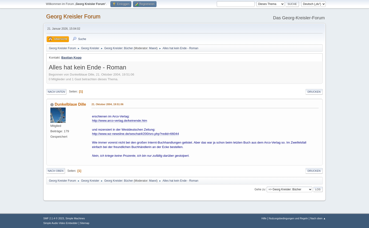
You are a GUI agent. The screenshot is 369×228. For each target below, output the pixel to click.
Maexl (152, 48)
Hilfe (264, 218)
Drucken (314, 91)
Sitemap (84, 223)
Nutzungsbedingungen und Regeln (288, 218)
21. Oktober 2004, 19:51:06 (107, 104)
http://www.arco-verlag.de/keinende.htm (119, 120)
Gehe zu (259, 189)
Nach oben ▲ (318, 218)
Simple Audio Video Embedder (60, 223)
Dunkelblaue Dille (70, 104)
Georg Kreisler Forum (73, 16)
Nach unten (56, 91)
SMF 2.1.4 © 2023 (53, 218)
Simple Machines (75, 218)
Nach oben (56, 170)
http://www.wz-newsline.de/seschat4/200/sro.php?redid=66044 (135, 134)
